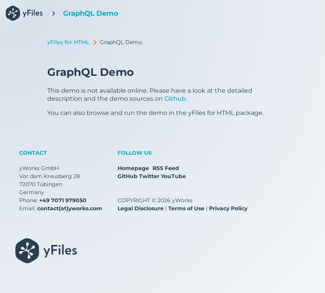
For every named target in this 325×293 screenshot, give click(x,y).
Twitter (149, 176)
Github (175, 98)
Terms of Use (186, 208)
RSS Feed (166, 168)
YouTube (173, 176)
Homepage (133, 168)
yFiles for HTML (68, 42)
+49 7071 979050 (62, 200)
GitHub (128, 176)
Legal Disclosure (141, 208)
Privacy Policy (228, 208)
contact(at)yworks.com (69, 208)
